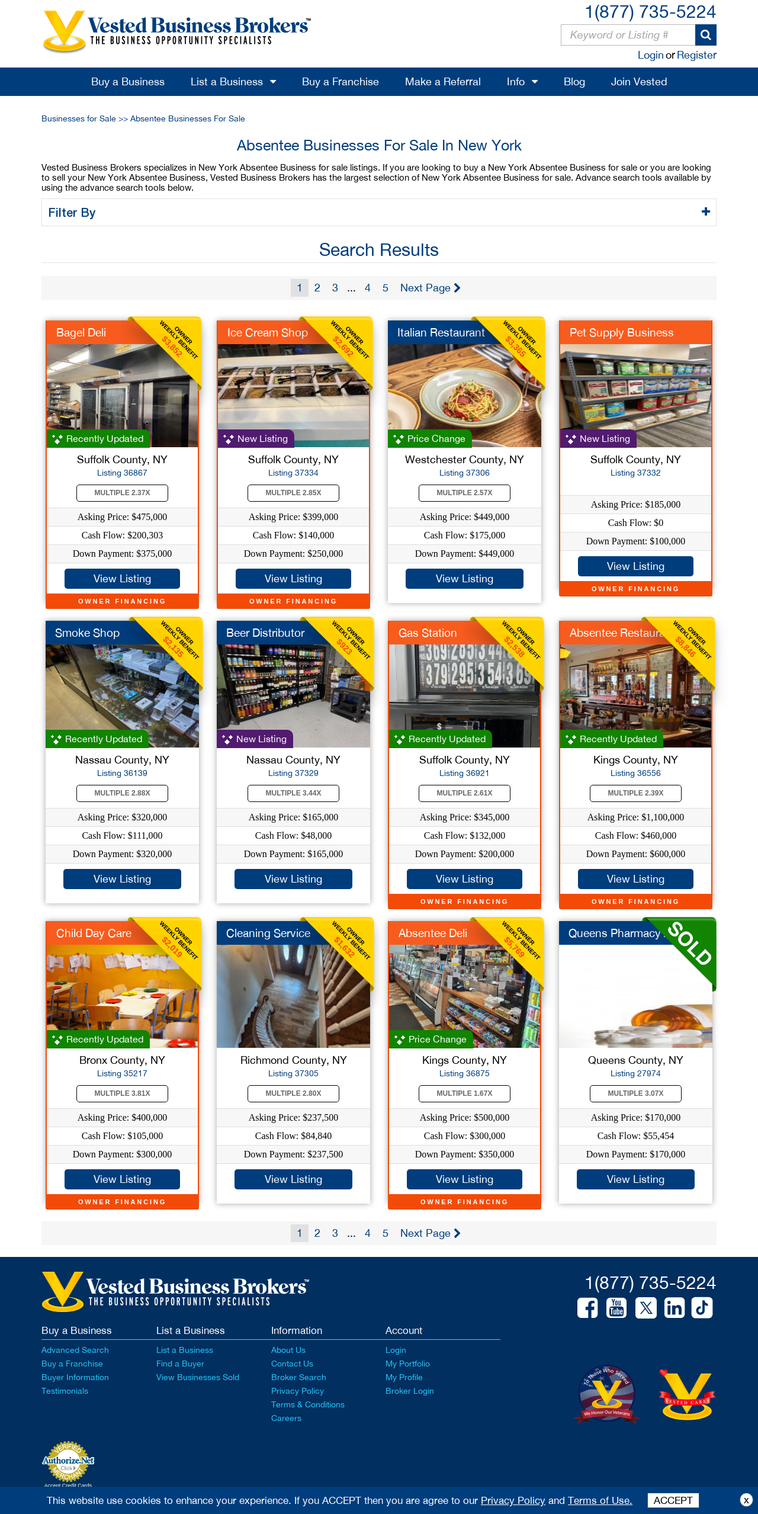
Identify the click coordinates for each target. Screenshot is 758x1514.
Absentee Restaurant (622, 632)
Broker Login (410, 1391)
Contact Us (292, 1363)
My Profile (404, 1377)
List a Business (227, 81)
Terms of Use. (600, 1500)
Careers (286, 1418)
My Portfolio (408, 1363)
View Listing (122, 578)
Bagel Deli (81, 332)
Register (697, 55)
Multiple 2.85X (294, 493)
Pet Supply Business (622, 332)
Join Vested (639, 81)
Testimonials (64, 1391)
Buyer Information (75, 1377)
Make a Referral (443, 81)
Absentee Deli (433, 932)
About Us (288, 1350)
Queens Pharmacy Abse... (633, 932)
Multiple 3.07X (636, 1093)
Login (651, 55)
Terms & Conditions (308, 1404)
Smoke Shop (87, 632)
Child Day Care (93, 932)
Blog (574, 81)
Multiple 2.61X (465, 793)
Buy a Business (128, 81)
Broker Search (298, 1377)
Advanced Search (75, 1350)
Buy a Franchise (340, 81)
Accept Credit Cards (68, 1486)
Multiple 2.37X (122, 493)
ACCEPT (673, 1500)
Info (516, 81)
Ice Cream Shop (267, 332)
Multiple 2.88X (122, 793)
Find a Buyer (180, 1363)
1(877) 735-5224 (650, 11)
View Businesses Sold (197, 1377)
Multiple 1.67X (465, 1093)
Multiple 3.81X (122, 1093)
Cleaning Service (268, 932)
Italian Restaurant (441, 332)
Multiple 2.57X (465, 493)
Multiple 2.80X (294, 1093)
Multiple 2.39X (636, 793)
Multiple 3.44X (294, 793)
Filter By (73, 212)
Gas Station (428, 632)
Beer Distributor (265, 632)
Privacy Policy (297, 1391)
